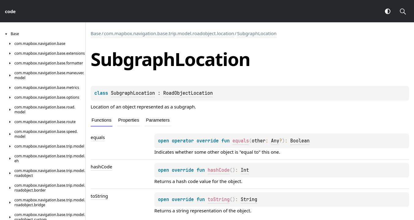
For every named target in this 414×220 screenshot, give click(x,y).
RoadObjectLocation (188, 93)
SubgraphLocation (257, 33)
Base (96, 33)
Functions (101, 120)
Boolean (300, 141)
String (249, 199)
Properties (128, 120)
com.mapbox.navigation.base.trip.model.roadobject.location (169, 33)
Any (275, 141)
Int (245, 170)
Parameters (158, 120)
